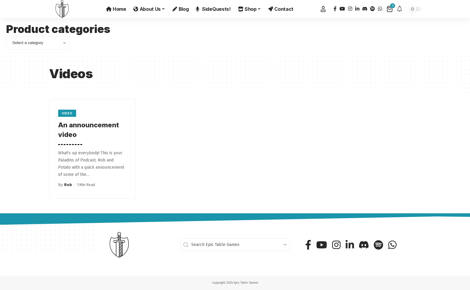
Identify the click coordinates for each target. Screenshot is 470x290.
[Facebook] (335, 9)
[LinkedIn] (357, 9)
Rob (68, 184)
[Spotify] (372, 9)
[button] (323, 9)
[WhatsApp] (380, 9)
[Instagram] (350, 9)
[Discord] (365, 9)
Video (67, 113)
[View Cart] (390, 9)
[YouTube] (342, 9)
